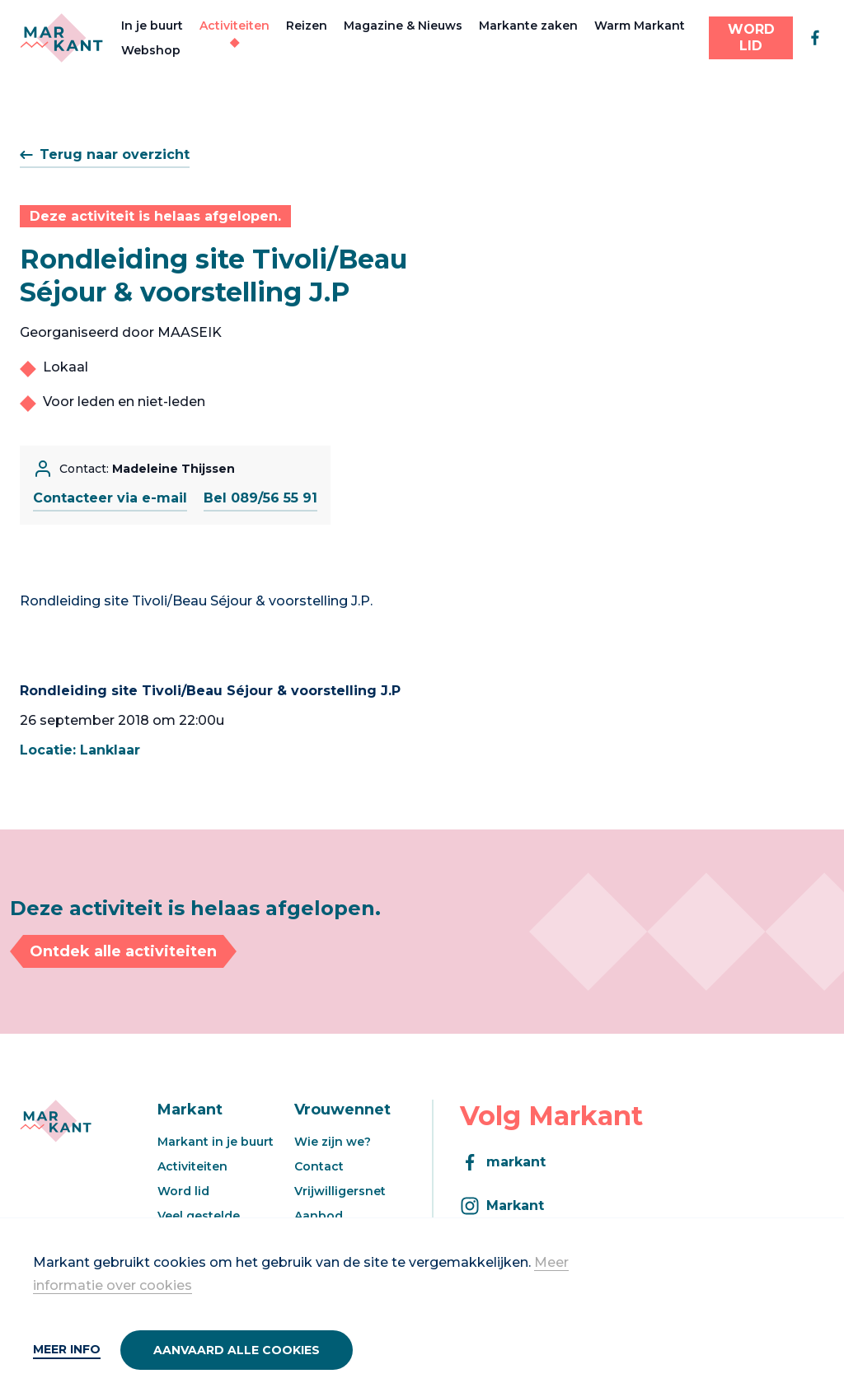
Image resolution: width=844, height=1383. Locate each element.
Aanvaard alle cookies (236, 1350)
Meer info (67, 1349)
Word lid (183, 1191)
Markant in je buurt (215, 1141)
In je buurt (152, 25)
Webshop (151, 50)
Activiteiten (234, 25)
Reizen (306, 25)
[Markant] (61, 38)
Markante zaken (528, 25)
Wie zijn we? (332, 1141)
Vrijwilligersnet (340, 1191)
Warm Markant (639, 25)
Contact (319, 1166)
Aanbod (318, 1215)
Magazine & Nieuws (403, 25)
